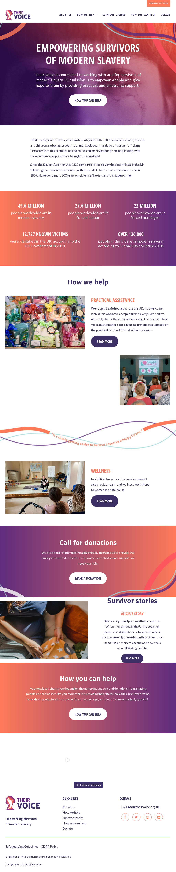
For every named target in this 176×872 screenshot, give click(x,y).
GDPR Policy (49, 846)
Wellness (100, 485)
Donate (165, 15)
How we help (87, 15)
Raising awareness (53, 378)
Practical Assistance (113, 315)
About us (65, 15)
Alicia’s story (132, 628)
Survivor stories (114, 15)
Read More (47, 409)
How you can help (143, 15)
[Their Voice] (18, 15)
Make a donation (88, 593)
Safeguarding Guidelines (22, 846)
